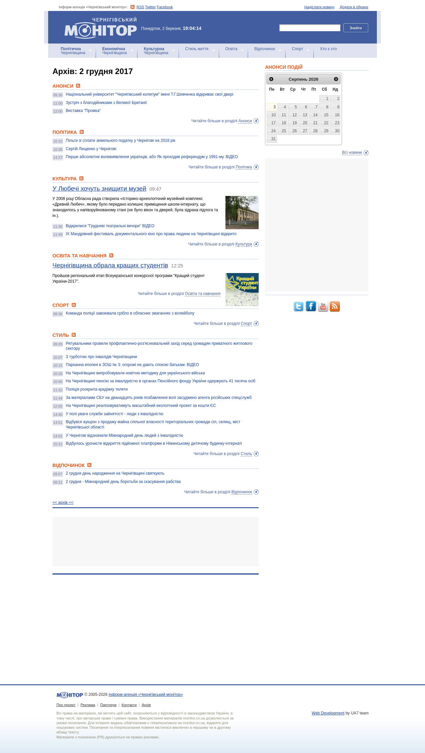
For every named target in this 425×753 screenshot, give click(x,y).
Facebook (165, 7)
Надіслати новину (319, 7)
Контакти (129, 705)
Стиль (246, 453)
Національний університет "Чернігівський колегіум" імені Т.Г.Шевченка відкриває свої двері (149, 94)
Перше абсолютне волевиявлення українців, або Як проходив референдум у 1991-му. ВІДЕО (152, 156)
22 (326, 123)
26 (295, 131)
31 (273, 139)
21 (315, 123)
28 (315, 131)
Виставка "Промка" (83, 110)
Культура (243, 244)
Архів (146, 705)
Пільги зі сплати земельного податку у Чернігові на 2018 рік (120, 140)
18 (284, 123)
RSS (140, 7)
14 (315, 115)
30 (337, 131)
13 (305, 115)
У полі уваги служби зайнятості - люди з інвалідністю (114, 414)
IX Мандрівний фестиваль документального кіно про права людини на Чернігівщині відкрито (151, 234)
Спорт (297, 49)
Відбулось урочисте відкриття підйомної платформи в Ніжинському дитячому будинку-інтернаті (154, 443)
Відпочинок (264, 49)
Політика (244, 167)
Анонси (245, 121)
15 (326, 115)
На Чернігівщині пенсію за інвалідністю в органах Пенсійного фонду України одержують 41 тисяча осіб (160, 381)
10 (273, 115)
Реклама (87, 705)
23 (337, 123)
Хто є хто (328, 49)
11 (284, 115)
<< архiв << (62, 502)
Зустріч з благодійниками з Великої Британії (106, 102)
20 (305, 123)
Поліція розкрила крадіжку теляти (97, 389)
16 (337, 115)
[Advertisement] (155, 541)
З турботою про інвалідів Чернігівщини (101, 356)
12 (295, 115)
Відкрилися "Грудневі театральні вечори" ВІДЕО (110, 226)
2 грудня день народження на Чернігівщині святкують (115, 473)
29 (326, 131)
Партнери (108, 705)
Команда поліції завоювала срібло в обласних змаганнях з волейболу (130, 313)
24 (273, 131)
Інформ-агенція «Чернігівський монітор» (102, 27)
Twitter (150, 7)
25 (284, 131)
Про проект (65, 705)
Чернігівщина (73, 51)
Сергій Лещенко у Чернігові (91, 148)
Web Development (328, 713)
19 (295, 123)
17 (273, 123)
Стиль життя (197, 49)
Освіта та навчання (202, 293)
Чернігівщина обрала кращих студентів (110, 265)
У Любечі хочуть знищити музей (99, 188)
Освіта (231, 49)
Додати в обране (354, 7)
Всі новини (352, 152)
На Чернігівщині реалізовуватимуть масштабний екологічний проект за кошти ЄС (141, 405)
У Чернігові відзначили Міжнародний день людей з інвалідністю (124, 435)
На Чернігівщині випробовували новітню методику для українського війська (135, 373)
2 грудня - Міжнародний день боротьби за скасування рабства (123, 481)
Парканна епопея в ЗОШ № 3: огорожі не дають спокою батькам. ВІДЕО (132, 364)
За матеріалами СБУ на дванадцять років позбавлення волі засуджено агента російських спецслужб (159, 397)
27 (305, 131)
